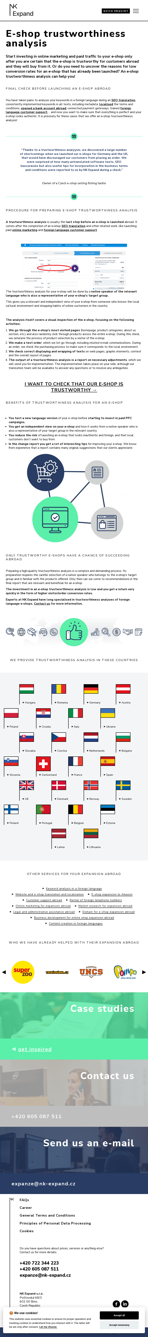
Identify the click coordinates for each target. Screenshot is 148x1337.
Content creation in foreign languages (76, 923)
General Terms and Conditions (47, 1215)
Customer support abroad (44, 900)
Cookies (27, 1231)
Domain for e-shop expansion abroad (108, 912)
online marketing (24, 230)
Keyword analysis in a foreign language (74, 888)
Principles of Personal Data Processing (55, 1223)
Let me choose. (48, 1326)
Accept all (119, 1315)
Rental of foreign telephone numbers (96, 900)
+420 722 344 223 (39, 1263)
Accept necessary (119, 1325)
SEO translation (123, 100)
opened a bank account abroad (43, 108)
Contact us (42, 604)
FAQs (24, 1200)
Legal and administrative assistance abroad (44, 912)
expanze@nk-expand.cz (47, 1183)
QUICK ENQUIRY (116, 11)
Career (26, 1207)
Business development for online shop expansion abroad (74, 917)
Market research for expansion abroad (105, 906)
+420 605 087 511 (40, 1116)
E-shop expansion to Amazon (112, 894)
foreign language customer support (70, 230)
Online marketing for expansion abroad (43, 906)
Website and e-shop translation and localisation (49, 894)
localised (106, 104)
